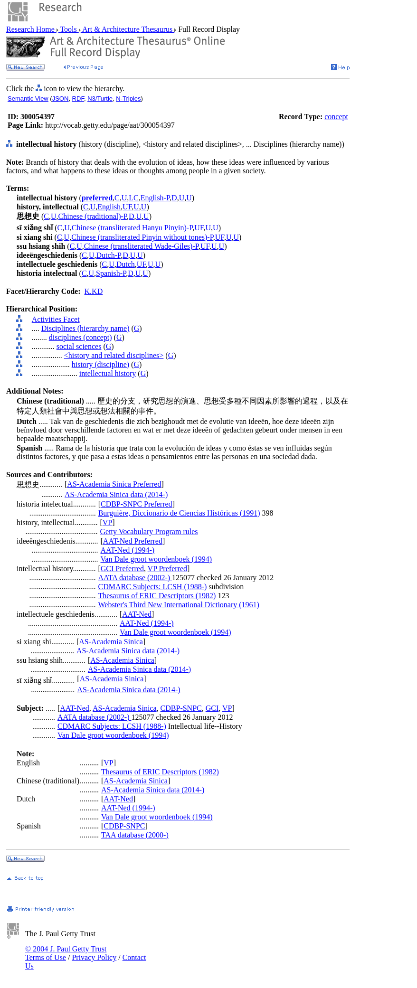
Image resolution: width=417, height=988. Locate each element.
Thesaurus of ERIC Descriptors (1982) (157, 596)
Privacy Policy (94, 957)
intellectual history (107, 373)
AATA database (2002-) (135, 578)
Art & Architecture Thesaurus (127, 29)
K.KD (94, 291)
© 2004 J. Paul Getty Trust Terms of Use (65, 953)
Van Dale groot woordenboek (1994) (156, 559)
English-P (155, 198)
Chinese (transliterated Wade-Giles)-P (141, 246)
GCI (212, 708)
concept (336, 117)
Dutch (125, 264)
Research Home (31, 29)
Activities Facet (56, 319)
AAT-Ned (137, 614)
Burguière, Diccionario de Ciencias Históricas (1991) (179, 513)
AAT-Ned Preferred (132, 541)
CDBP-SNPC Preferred (136, 504)
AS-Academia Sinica (111, 642)
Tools (68, 29)
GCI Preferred (122, 569)
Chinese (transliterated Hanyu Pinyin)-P (132, 228)
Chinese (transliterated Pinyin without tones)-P (142, 237)
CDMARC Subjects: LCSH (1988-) (152, 587)
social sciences (79, 346)
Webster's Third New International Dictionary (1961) (178, 605)
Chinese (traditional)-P (92, 216)
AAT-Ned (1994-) (128, 550)
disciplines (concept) (80, 337)
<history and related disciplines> (114, 355)
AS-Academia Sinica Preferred (114, 484)
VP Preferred (167, 569)
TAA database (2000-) (135, 835)
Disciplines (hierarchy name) (85, 328)
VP (107, 522)
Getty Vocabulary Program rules (149, 531)
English (109, 207)
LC (133, 198)
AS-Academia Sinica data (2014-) (116, 494)
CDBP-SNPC (181, 708)
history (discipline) (100, 364)
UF (127, 207)
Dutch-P (108, 255)
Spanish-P (111, 273)
